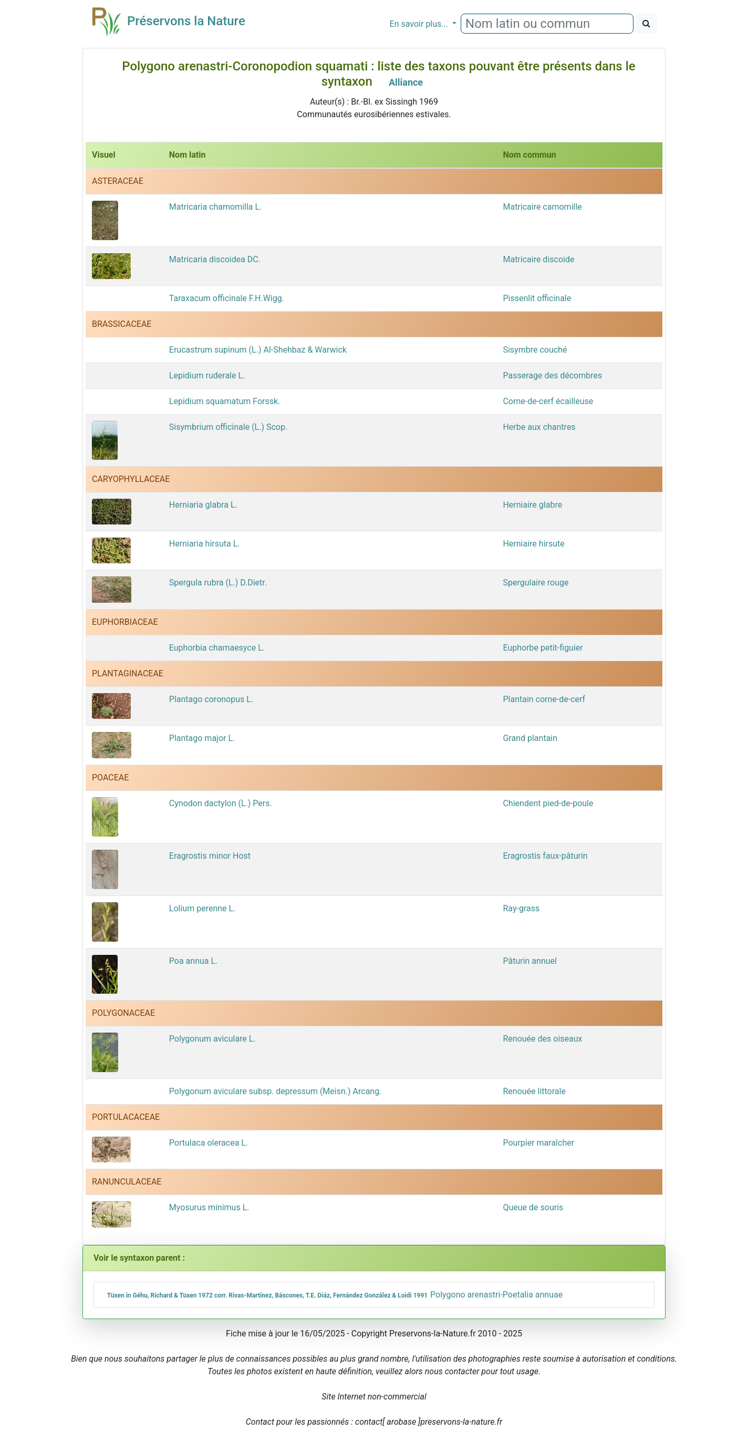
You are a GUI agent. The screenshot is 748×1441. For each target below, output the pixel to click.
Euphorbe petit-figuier (543, 648)
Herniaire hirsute (533, 544)
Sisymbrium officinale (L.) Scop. (228, 427)
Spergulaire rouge (535, 583)
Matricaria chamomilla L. (215, 207)
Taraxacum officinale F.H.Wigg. (226, 298)
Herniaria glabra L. (203, 505)
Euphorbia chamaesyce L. (217, 648)
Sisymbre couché (535, 350)
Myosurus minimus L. (209, 1207)
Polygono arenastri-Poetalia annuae (334, 1295)
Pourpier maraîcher (538, 1143)
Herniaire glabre (532, 505)
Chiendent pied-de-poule (548, 803)
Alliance (406, 82)
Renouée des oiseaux (542, 1039)
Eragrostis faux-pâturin (545, 856)
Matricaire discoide (538, 259)
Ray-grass (521, 908)
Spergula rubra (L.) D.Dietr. (218, 583)
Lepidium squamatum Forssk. (224, 401)
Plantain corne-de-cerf (544, 699)
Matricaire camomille (542, 207)
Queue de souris (533, 1207)
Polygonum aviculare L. (212, 1039)
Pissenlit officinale (537, 298)
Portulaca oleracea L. (208, 1143)
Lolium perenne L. (202, 908)
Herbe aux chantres (539, 427)
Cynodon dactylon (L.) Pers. (220, 803)
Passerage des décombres (552, 375)
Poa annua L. (193, 961)
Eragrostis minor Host (210, 856)
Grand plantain (530, 738)
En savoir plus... (420, 24)
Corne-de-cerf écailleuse (548, 401)
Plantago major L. (202, 738)
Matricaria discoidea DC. (215, 259)
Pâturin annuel (529, 961)
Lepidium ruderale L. (207, 375)
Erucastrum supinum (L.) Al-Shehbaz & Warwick (258, 350)
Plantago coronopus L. (211, 699)
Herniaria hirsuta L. (204, 544)
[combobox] (547, 24)
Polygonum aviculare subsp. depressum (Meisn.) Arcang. (275, 1091)
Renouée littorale (534, 1091)
